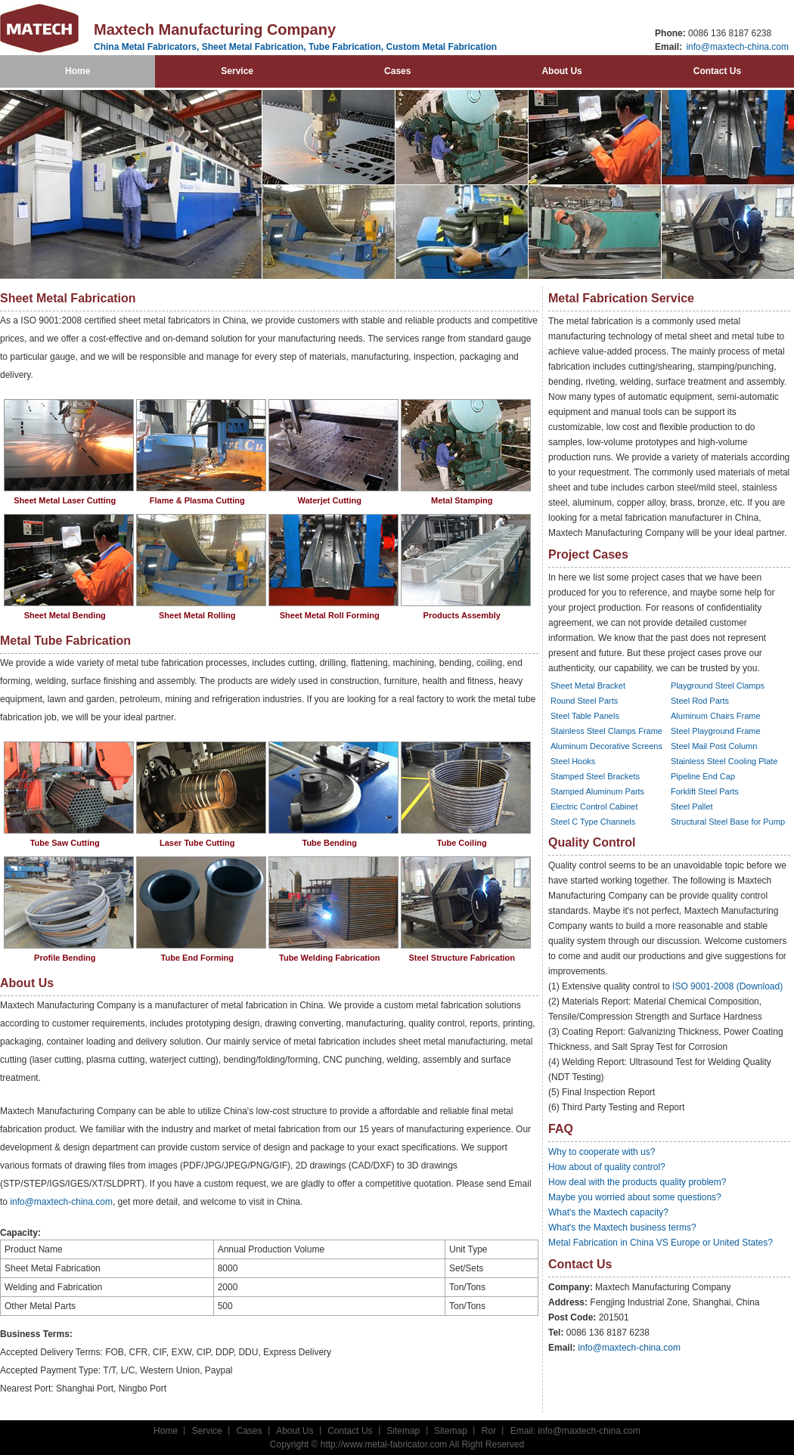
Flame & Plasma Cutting (197, 500)
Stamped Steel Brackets (595, 776)
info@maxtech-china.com (736, 47)
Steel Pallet (692, 806)
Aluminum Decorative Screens (606, 746)
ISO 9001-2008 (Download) (727, 986)
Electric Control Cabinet (594, 806)
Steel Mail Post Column (714, 746)
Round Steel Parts (584, 700)
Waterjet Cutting (329, 500)
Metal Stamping (461, 500)
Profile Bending (64, 957)
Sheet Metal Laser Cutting (65, 500)
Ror (489, 1431)
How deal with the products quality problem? (637, 1182)
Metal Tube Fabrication (65, 640)
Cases (397, 71)
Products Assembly (462, 615)
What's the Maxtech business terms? (622, 1227)
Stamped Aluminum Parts (597, 791)
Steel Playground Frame (716, 730)
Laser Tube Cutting (197, 842)
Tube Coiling (462, 842)
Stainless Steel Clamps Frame (606, 730)
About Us (561, 71)
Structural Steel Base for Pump (728, 821)
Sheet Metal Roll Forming (330, 615)
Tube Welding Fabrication (329, 957)
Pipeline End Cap (703, 776)
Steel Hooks (573, 761)
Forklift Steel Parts (705, 791)
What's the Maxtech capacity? (608, 1212)
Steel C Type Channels (593, 821)
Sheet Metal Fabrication (68, 298)
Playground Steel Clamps (718, 685)
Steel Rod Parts (700, 700)
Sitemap (403, 1431)
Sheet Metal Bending (65, 615)
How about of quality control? (606, 1167)
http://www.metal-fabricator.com (384, 1444)
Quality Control (592, 842)
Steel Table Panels (585, 715)
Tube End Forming (197, 957)
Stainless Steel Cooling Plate (724, 761)
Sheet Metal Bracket (588, 685)
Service (237, 71)
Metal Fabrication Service (621, 298)
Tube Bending (329, 842)
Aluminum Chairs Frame (716, 715)
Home (77, 71)
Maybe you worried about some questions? (634, 1197)
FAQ (560, 1128)
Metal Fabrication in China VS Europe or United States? (660, 1242)
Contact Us (717, 71)
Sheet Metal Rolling (197, 615)
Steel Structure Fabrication (461, 957)
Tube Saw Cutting (65, 842)
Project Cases (588, 554)
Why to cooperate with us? (601, 1152)
